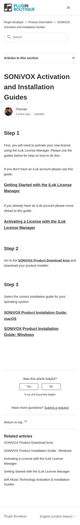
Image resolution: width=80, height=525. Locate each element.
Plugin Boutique (13, 22)
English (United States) (58, 516)
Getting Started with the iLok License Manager (37, 471)
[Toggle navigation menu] (68, 7)
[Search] (36, 37)
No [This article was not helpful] (51, 386)
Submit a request (56, 407)
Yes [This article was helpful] (29, 386)
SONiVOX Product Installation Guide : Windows (38, 450)
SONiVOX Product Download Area (44, 260)
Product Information (40, 22)
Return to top (16, 421)
